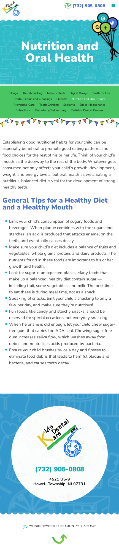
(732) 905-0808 (84, 6)
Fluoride (61, 99)
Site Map (90, 526)
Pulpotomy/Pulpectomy (50, 110)
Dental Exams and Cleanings (32, 99)
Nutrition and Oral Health (89, 99)
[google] (98, 27)
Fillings (13, 93)
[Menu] (113, 6)
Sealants (69, 105)
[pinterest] (103, 18)
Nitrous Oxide (56, 93)
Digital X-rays (79, 93)
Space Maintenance (93, 105)
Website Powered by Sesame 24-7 (51, 526)
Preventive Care (24, 105)
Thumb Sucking (32, 93)
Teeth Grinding (49, 105)
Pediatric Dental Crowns (87, 110)
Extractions (23, 110)
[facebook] (106, 27)
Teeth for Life (101, 93)
